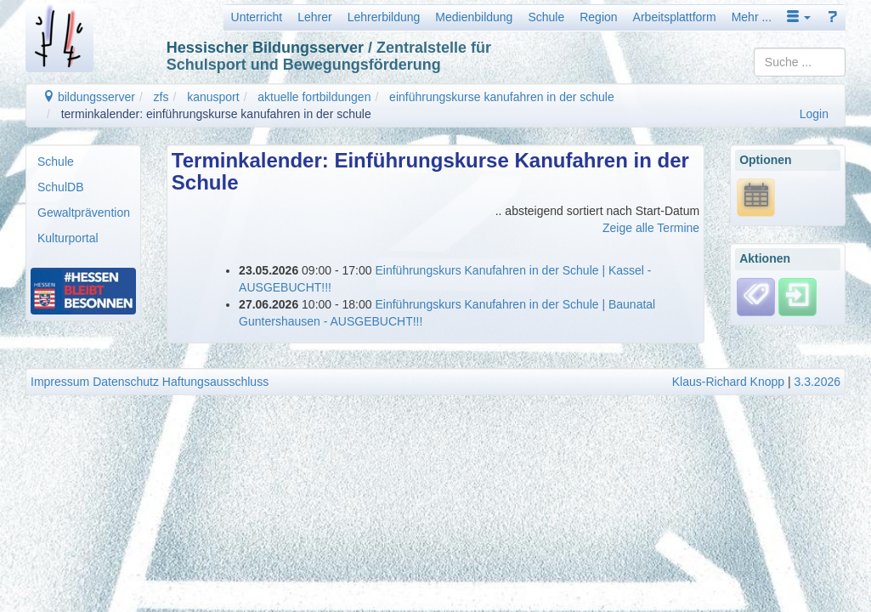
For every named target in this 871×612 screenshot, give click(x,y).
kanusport (213, 97)
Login (814, 114)
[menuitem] (83, 161)
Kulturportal (68, 238)
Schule (546, 17)
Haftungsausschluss (215, 381)
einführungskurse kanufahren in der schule (501, 97)
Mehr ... (752, 17)
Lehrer (314, 17)
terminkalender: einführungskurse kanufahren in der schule (216, 114)
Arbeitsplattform (674, 17)
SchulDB (60, 187)
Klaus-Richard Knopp (728, 381)
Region (598, 17)
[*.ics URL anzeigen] (756, 196)
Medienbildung (473, 17)
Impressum (60, 381)
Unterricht (257, 17)
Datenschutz (126, 381)
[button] (798, 17)
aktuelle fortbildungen (313, 97)
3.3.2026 (818, 381)
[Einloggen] (797, 296)
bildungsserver (88, 97)
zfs (161, 97)
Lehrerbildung (384, 17)
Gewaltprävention (83, 212)
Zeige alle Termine (650, 228)
